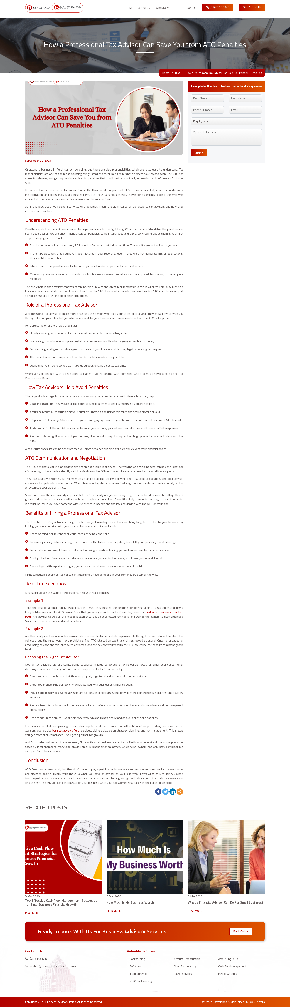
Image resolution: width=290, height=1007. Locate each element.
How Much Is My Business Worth (130, 902)
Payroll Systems (228, 973)
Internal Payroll (139, 973)
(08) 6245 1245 (218, 7)
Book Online (240, 931)
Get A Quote (252, 7)
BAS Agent (137, 966)
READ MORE (33, 913)
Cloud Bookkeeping (185, 966)
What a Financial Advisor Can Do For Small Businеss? (225, 902)
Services (156, 8)
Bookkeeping (138, 959)
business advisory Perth (69, 730)
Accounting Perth (229, 959)
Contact (190, 8)
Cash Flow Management (233, 966)
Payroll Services (183, 973)
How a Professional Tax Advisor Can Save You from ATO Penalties (220, 73)
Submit (199, 153)
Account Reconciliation (188, 959)
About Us (138, 8)
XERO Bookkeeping (142, 981)
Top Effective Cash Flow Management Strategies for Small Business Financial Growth (61, 902)
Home (121, 8)
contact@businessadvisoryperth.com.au (52, 966)
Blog (175, 8)
